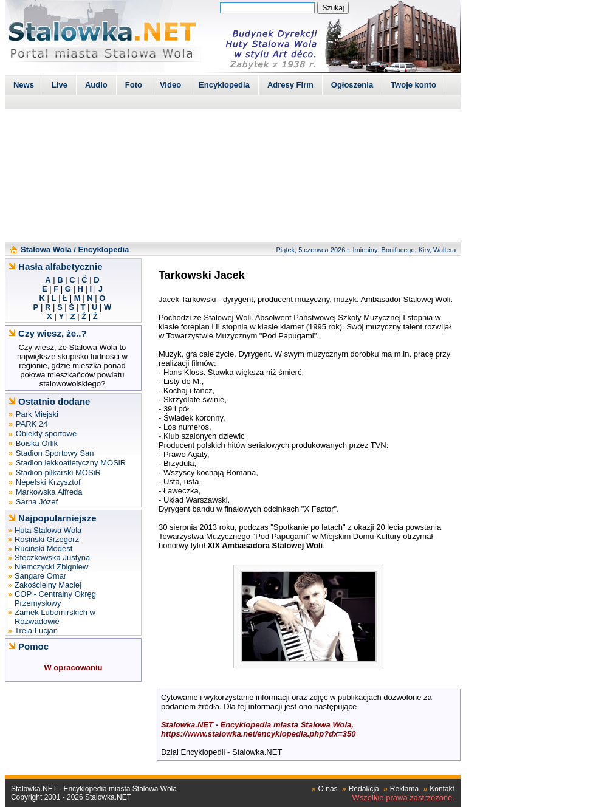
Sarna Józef (37, 501)
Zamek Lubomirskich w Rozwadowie (55, 617)
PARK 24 (32, 423)
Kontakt (442, 789)
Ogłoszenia (352, 84)
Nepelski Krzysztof (48, 482)
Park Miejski (37, 414)
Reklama (404, 789)
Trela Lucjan (36, 630)
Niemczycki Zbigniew (51, 566)
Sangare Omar (40, 575)
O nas (328, 789)
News (23, 84)
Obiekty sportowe (46, 433)
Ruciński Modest (43, 548)
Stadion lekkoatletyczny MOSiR (71, 462)
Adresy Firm (290, 84)
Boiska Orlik (37, 443)
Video (170, 84)
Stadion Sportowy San (55, 453)
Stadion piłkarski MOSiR (58, 472)
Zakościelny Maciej (48, 584)
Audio (96, 84)
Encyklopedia (224, 84)
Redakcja (364, 789)
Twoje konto (413, 84)
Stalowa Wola (46, 249)
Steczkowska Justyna (52, 557)
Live (59, 84)
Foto (133, 84)
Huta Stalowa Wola (48, 530)
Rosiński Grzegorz (47, 539)
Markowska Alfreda (49, 491)
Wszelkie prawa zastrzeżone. (403, 797)
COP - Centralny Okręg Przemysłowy (55, 598)
